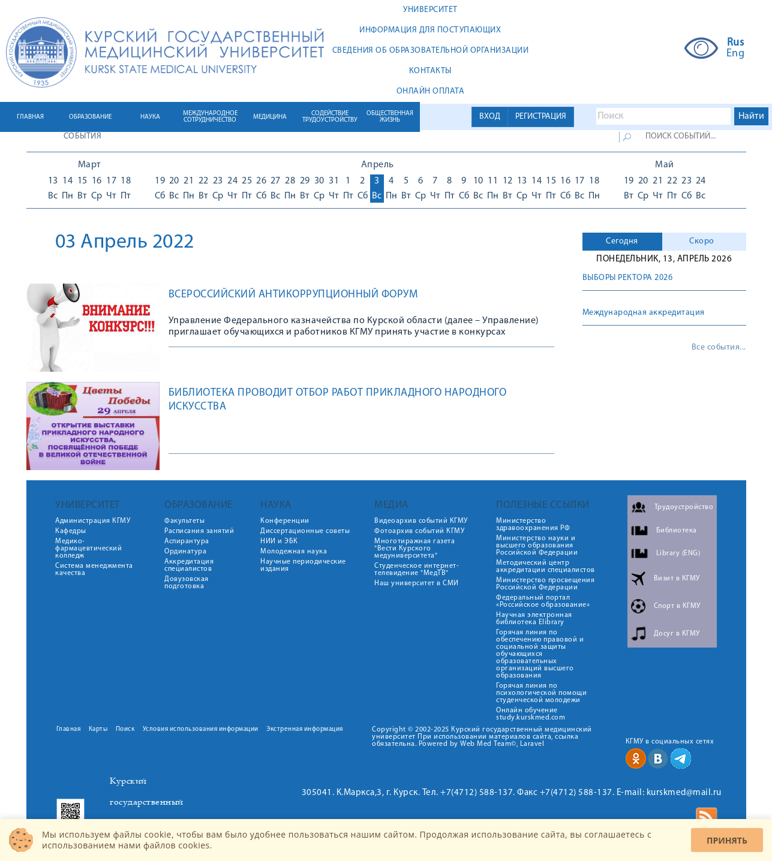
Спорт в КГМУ (677, 606)
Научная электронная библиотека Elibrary (534, 619)
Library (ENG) (678, 553)
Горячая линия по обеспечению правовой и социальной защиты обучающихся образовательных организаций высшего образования (540, 654)
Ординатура (185, 551)
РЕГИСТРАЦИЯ (540, 116)
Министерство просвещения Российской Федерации (545, 584)
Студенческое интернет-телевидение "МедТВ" (416, 569)
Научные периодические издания (303, 565)
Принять (727, 840)
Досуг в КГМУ (677, 633)
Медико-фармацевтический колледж (88, 548)
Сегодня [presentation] (622, 241)
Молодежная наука (293, 551)
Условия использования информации (201, 729)
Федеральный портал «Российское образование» (543, 601)
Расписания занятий (199, 531)
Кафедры (70, 531)
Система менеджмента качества (94, 569)
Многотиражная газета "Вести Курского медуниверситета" (414, 548)
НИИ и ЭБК (279, 541)
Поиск (125, 729)
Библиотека (676, 530)
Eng (735, 54)
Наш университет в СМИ (416, 583)
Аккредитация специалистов (189, 565)
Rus (735, 43)
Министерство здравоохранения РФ (533, 524)
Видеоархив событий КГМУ (421, 521)
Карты (98, 729)
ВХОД (489, 116)
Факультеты (184, 521)
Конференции (285, 521)
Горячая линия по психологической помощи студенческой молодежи (541, 693)
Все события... (719, 348)
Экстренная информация (304, 729)
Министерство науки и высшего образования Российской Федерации (537, 545)
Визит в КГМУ (677, 578)
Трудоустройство (684, 507)
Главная (68, 729)
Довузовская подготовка (186, 583)
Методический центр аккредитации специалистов (545, 566)
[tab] (622, 242)
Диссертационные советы (305, 531)
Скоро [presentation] (701, 241)
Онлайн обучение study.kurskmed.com (530, 714)
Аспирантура (186, 541)
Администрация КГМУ (92, 521)
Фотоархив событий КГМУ (419, 531)
